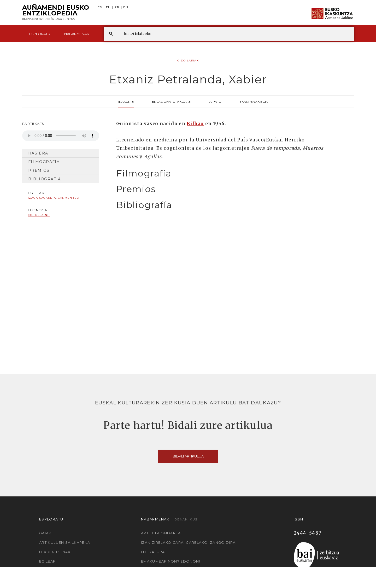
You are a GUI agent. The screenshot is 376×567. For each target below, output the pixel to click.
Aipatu (215, 101)
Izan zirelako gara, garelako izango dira (188, 542)
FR (117, 7)
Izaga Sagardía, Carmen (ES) (54, 197)
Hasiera (38, 153)
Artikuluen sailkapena (64, 542)
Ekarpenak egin (253, 101)
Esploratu (39, 34)
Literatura (153, 552)
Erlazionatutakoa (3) (171, 101)
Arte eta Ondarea (161, 533)
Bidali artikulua (188, 456)
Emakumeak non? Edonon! (170, 561)
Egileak (47, 561)
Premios (39, 170)
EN (125, 7)
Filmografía (44, 161)
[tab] (230, 173)
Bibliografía (44, 179)
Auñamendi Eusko (55, 13)
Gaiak (45, 533)
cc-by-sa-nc (39, 215)
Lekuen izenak (55, 552)
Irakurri (126, 101)
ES (100, 7)
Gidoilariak (188, 60)
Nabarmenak (76, 34)
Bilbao (195, 124)
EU (108, 7)
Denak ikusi (186, 519)
